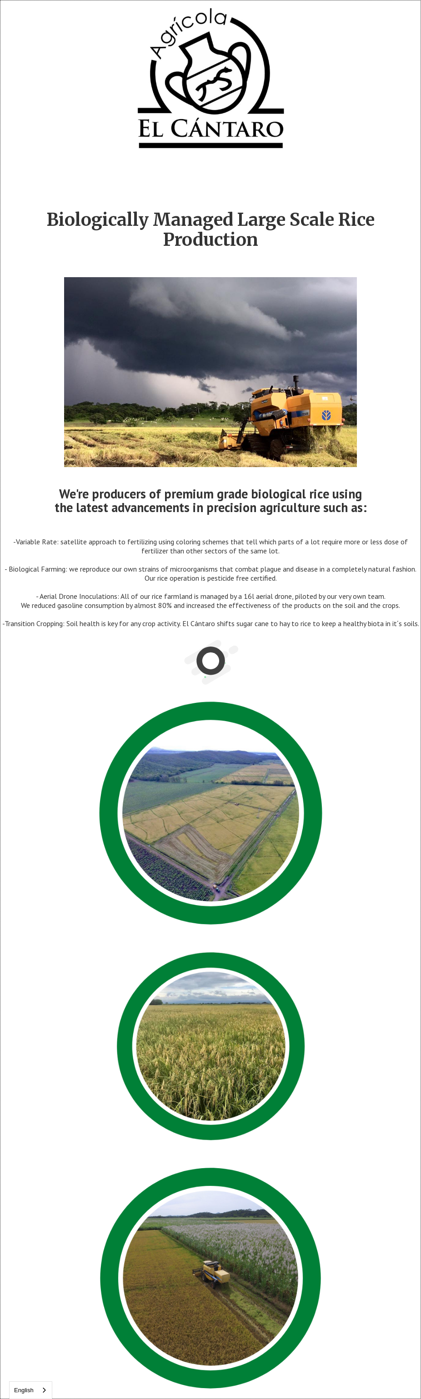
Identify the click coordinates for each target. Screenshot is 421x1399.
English (24, 1390)
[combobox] (30, 1390)
